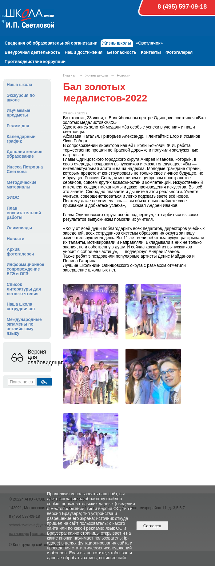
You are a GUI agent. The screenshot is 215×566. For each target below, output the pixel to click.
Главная (70, 75)
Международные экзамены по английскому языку (24, 326)
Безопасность (121, 52)
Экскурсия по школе (21, 97)
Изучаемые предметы (18, 112)
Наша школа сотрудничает (21, 306)
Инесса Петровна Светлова (25, 169)
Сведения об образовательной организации (51, 43)
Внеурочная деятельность (32, 52)
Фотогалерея (179, 52)
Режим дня (18, 126)
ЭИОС (13, 197)
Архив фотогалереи (20, 251)
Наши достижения (83, 52)
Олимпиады (19, 228)
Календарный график (21, 139)
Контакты (151, 52)
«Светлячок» (149, 43)
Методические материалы (22, 184)
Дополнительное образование (24, 154)
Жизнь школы (116, 43)
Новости (16, 238)
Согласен (152, 526)
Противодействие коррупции (35, 61)
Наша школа (19, 84)
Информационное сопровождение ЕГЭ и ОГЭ (25, 269)
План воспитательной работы (24, 213)
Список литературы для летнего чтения (24, 289)
